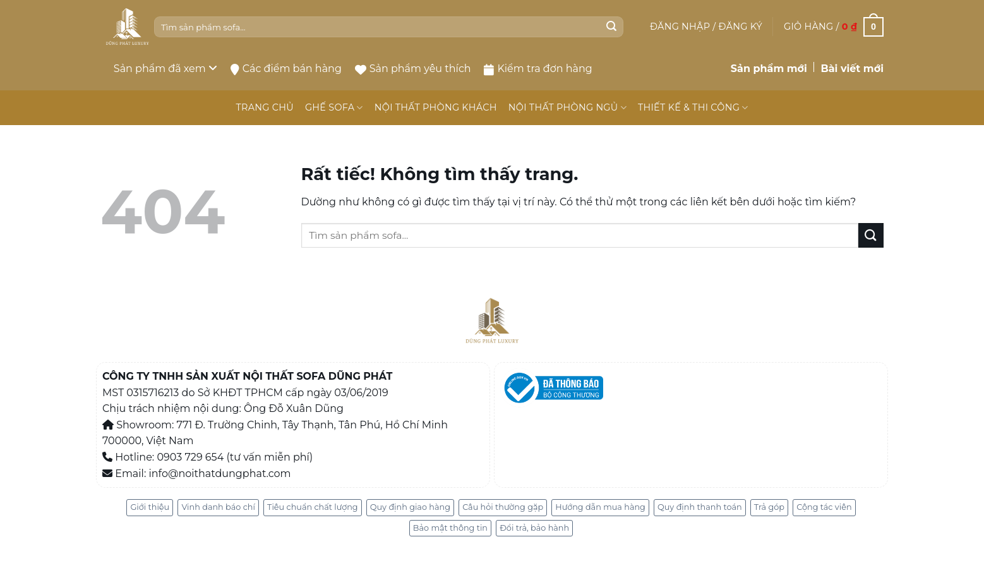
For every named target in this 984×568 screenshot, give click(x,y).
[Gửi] (611, 27)
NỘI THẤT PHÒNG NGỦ (567, 108)
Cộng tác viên (823, 507)
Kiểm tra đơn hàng (538, 69)
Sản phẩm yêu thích (413, 69)
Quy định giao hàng (410, 507)
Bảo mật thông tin (450, 528)
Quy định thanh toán (699, 507)
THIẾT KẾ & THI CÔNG (693, 108)
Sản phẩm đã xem (165, 69)
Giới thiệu (149, 507)
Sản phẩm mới (769, 69)
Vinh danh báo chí (218, 507)
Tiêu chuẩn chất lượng (312, 507)
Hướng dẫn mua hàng (600, 507)
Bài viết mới (852, 69)
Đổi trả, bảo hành (534, 528)
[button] (706, 26)
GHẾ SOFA (334, 108)
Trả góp (769, 507)
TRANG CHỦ (264, 107)
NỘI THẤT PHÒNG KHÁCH (436, 107)
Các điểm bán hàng (286, 69)
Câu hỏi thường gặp (502, 507)
